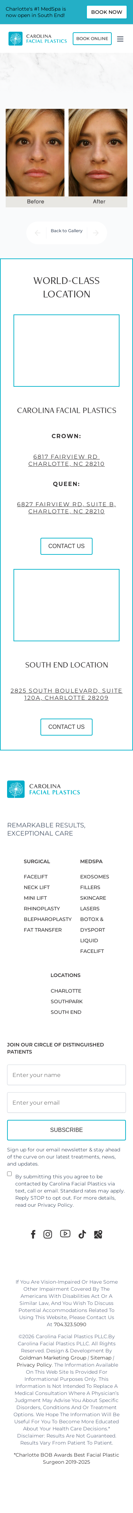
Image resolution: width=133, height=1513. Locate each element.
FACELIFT (36, 876)
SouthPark (67, 1001)
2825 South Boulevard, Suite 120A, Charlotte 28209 (67, 695)
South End (66, 1012)
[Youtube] (65, 1234)
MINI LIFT (35, 898)
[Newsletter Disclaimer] (9, 1176)
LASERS (90, 908)
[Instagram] (47, 1234)
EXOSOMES (94, 876)
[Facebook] (33, 1234)
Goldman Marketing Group (52, 1358)
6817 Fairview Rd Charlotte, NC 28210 (66, 460)
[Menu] (120, 39)
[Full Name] (66, 1075)
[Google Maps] (98, 1234)
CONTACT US (66, 546)
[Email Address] (66, 1102)
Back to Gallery (67, 230)
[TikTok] (82, 1234)
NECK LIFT (37, 887)
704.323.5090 (70, 1324)
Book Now (106, 12)
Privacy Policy (55, 1205)
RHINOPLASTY (42, 908)
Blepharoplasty (48, 919)
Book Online (92, 38)
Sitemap (100, 1358)
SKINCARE (93, 898)
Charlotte (66, 991)
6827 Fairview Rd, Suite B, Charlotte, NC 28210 (66, 508)
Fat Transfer (43, 930)
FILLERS (90, 887)
